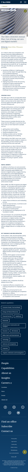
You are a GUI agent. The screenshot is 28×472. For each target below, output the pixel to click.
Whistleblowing (14, 450)
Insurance (5, 331)
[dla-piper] (5, 2)
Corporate (5, 348)
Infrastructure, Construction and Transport (11, 325)
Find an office (8, 421)
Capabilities (7, 368)
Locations (4, 387)
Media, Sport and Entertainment (11, 335)
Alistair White (11, 47)
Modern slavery (14, 447)
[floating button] (25, 452)
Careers (5, 382)
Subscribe (6, 426)
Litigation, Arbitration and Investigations (13, 352)
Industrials (5, 320)
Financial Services (7, 316)
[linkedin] (9, 412)
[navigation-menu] (25, 2)
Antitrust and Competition (9, 344)
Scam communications (14, 453)
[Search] (17, 2)
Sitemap (13, 456)
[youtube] (18, 412)
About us (6, 372)
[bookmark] (20, 2)
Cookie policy (14, 444)
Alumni (3, 400)
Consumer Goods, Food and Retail (11, 307)
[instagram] (14, 407)
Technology (6, 339)
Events (3, 395)
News (3, 391)
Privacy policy (14, 438)
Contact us (7, 431)
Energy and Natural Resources (10, 311)
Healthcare (18, 316)
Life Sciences (15, 331)
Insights (4, 6)
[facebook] (5, 407)
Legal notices (14, 441)
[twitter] (22, 407)
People (5, 363)
